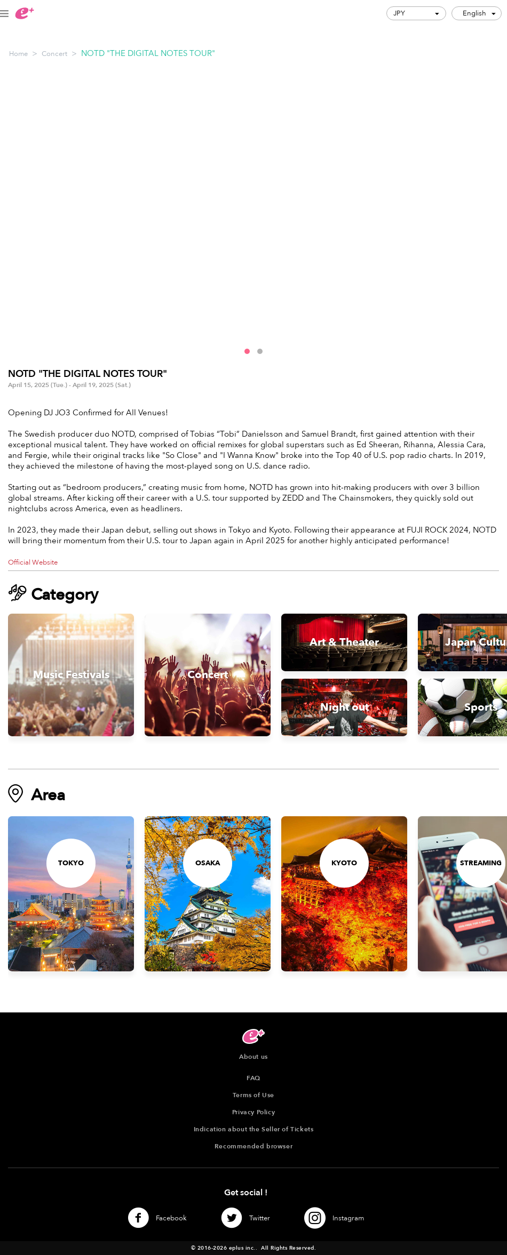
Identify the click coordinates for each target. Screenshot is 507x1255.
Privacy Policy (253, 1112)
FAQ (253, 1078)
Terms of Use (253, 1095)
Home (18, 54)
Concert (54, 54)
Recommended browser (253, 1146)
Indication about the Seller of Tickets (254, 1129)
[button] (247, 351)
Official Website (33, 562)
